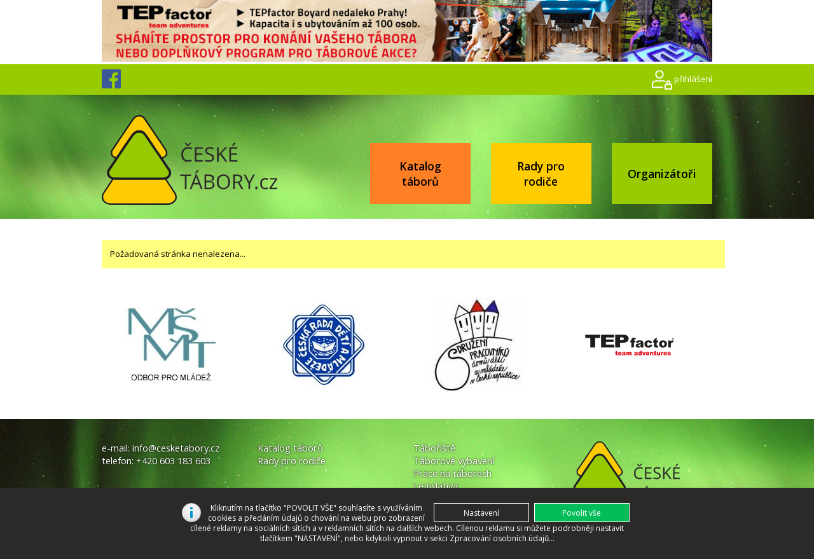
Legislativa (435, 486)
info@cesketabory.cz (175, 447)
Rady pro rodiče (541, 173)
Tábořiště (434, 447)
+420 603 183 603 (173, 460)
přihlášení (693, 79)
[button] (582, 512)
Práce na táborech (452, 473)
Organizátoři (662, 173)
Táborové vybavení (453, 460)
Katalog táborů (420, 173)
